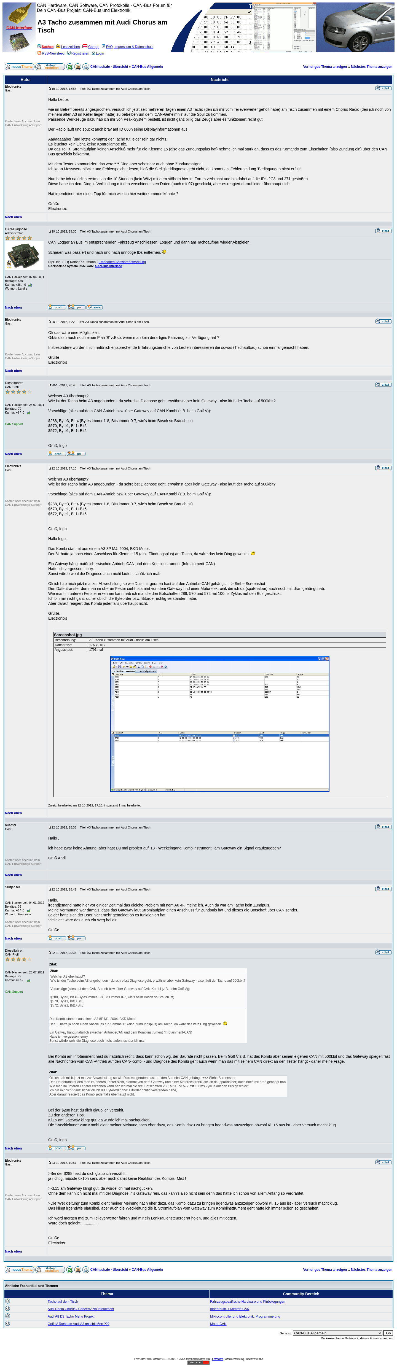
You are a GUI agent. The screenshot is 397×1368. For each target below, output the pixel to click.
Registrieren (78, 53)
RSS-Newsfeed (51, 53)
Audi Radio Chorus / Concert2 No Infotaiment (81, 1309)
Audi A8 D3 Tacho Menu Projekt (71, 1316)
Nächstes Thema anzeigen (371, 67)
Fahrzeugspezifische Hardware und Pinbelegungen (247, 1302)
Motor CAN (218, 1324)
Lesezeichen (68, 47)
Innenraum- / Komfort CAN (229, 1309)
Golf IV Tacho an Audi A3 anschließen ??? (78, 1324)
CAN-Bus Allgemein (147, 67)
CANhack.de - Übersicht (109, 67)
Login (98, 53)
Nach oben (13, 217)
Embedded (217, 1359)
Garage (90, 47)
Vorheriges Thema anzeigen (325, 67)
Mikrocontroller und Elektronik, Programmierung (245, 1316)
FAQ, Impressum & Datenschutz (127, 47)
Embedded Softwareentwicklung (122, 262)
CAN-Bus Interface (108, 266)
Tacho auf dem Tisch (63, 1302)
